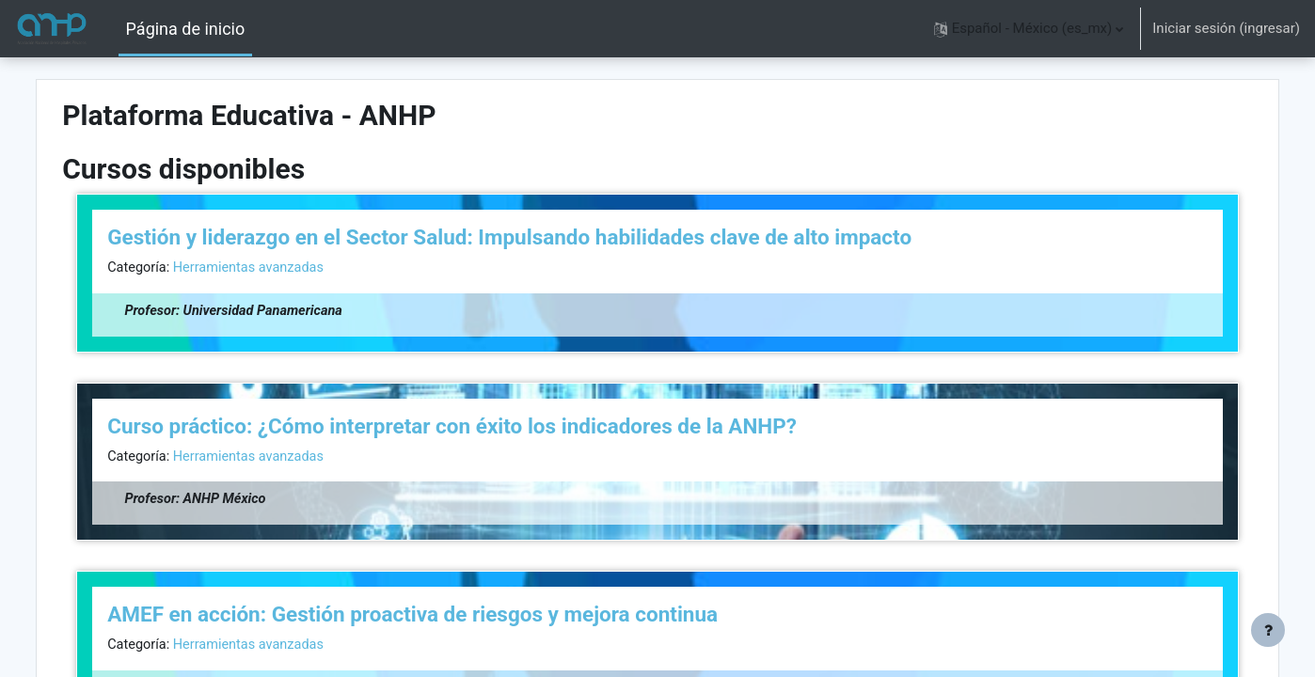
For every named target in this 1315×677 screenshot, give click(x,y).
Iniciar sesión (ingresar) (1226, 28)
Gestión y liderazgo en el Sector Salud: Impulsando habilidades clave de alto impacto (550, 237)
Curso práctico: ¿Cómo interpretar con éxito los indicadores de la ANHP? (492, 427)
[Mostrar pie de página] (1268, 630)
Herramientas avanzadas (293, 268)
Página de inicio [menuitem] (186, 29)
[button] (1029, 28)
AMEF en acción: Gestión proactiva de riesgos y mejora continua (453, 617)
